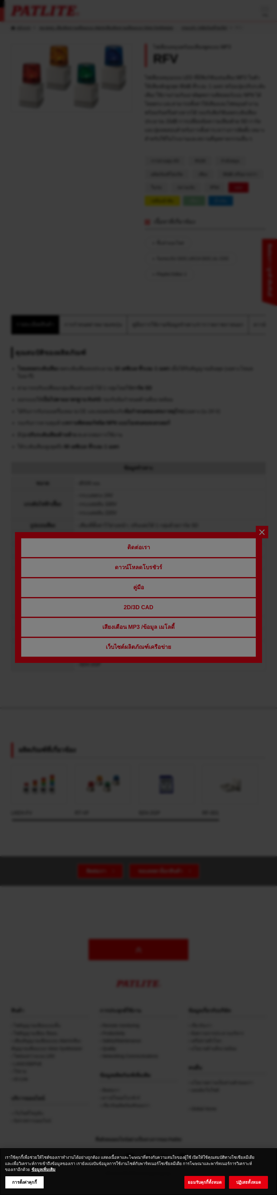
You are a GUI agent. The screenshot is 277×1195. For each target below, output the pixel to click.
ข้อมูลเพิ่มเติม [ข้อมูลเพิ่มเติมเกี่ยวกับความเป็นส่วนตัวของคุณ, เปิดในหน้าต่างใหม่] (44, 1177)
